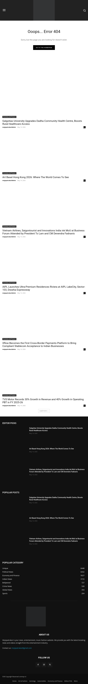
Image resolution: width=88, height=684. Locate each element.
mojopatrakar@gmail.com (22, 648)
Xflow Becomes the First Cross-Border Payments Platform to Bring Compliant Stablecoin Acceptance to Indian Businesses (39, 345)
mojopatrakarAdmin (9, 127)
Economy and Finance (9, 117)
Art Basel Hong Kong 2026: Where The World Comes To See (35, 177)
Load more (44, 411)
